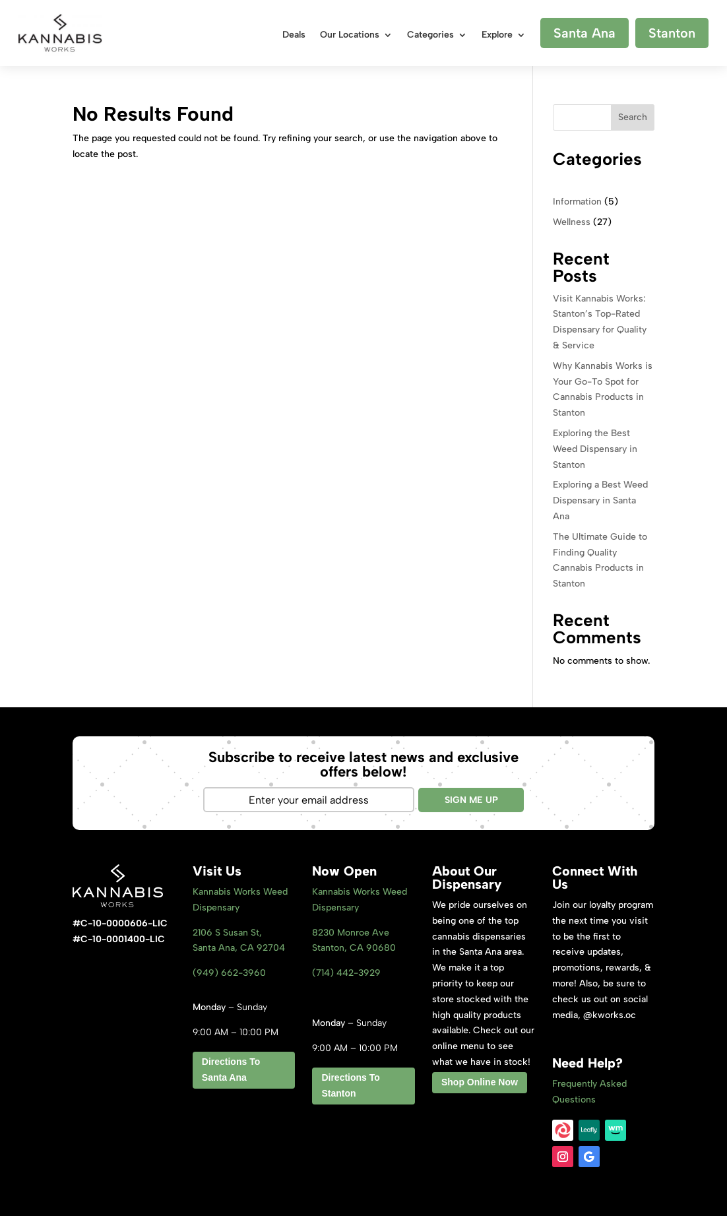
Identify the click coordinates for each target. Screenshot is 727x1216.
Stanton (671, 33)
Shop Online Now (479, 1082)
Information (577, 201)
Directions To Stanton (350, 1085)
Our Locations (349, 35)
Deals (293, 35)
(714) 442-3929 (346, 972)
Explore (497, 35)
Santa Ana (584, 33)
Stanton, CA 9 (354, 947)
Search (632, 117)
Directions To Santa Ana (231, 1069)
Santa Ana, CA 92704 (239, 947)
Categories (430, 35)
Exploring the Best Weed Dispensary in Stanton (595, 449)
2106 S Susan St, (227, 932)
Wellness (571, 222)
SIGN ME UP (471, 800)
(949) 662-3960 (229, 972)
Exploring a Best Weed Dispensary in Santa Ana (600, 500)
